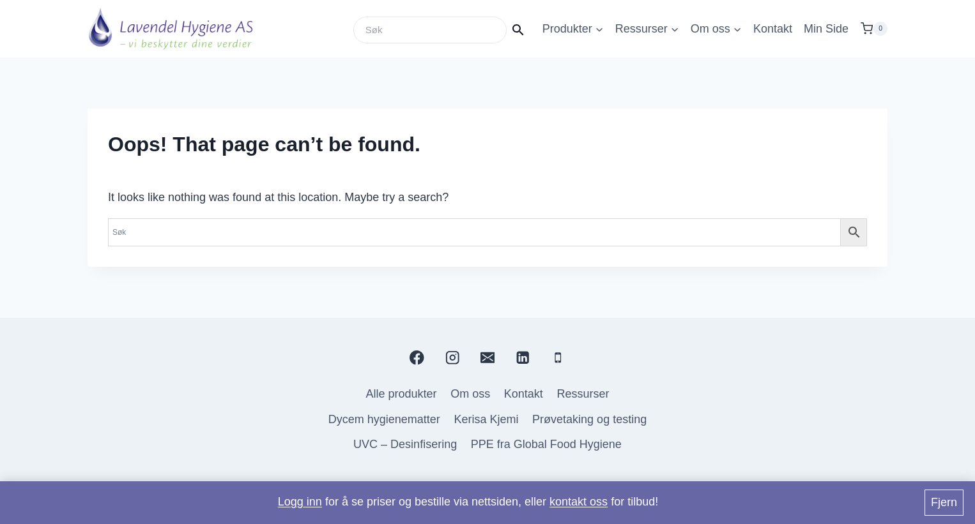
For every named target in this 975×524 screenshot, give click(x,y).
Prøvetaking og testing (589, 419)
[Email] (487, 357)
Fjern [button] (944, 502)
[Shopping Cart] (874, 29)
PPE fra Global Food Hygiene (546, 444)
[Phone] (558, 357)
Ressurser (583, 393)
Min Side (826, 28)
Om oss (470, 393)
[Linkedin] (523, 357)
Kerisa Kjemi (486, 419)
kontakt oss (578, 501)
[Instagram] (452, 357)
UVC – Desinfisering (405, 444)
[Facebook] (417, 357)
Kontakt (772, 28)
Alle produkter (401, 393)
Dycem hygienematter (384, 419)
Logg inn (300, 501)
